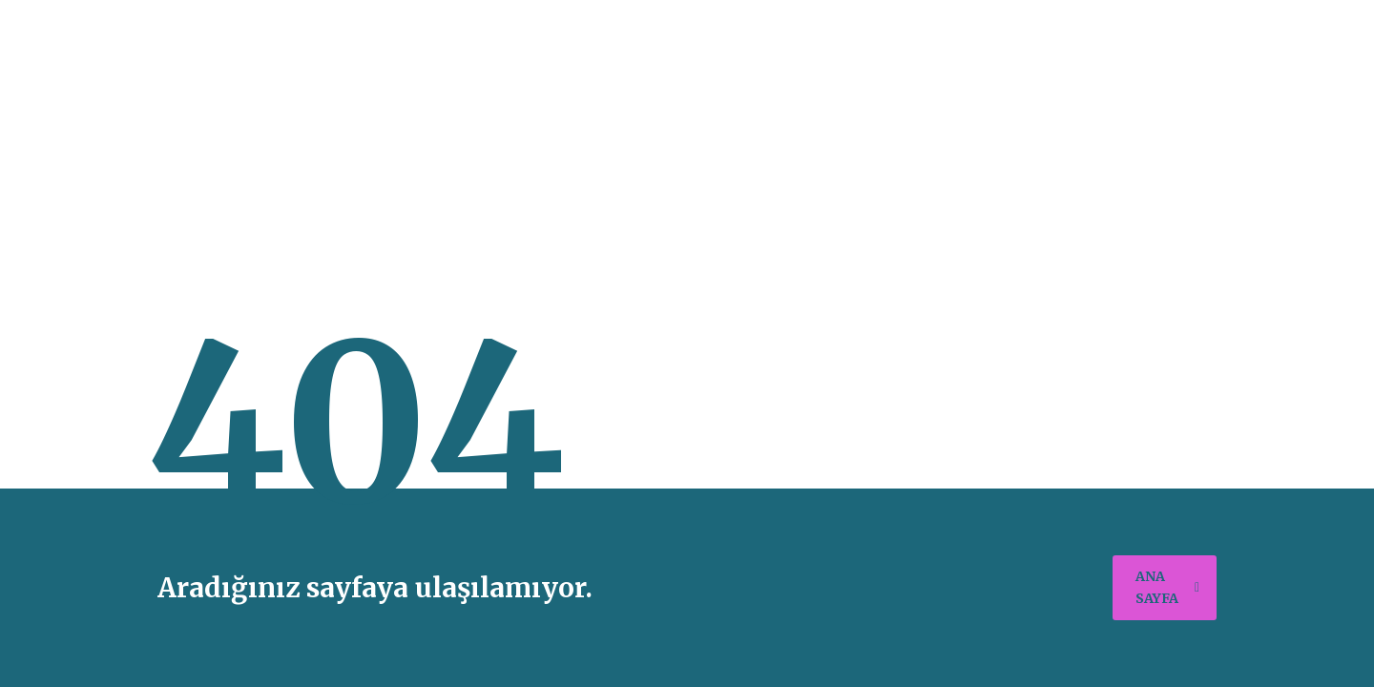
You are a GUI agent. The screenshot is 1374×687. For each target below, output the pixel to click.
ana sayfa (1167, 587)
